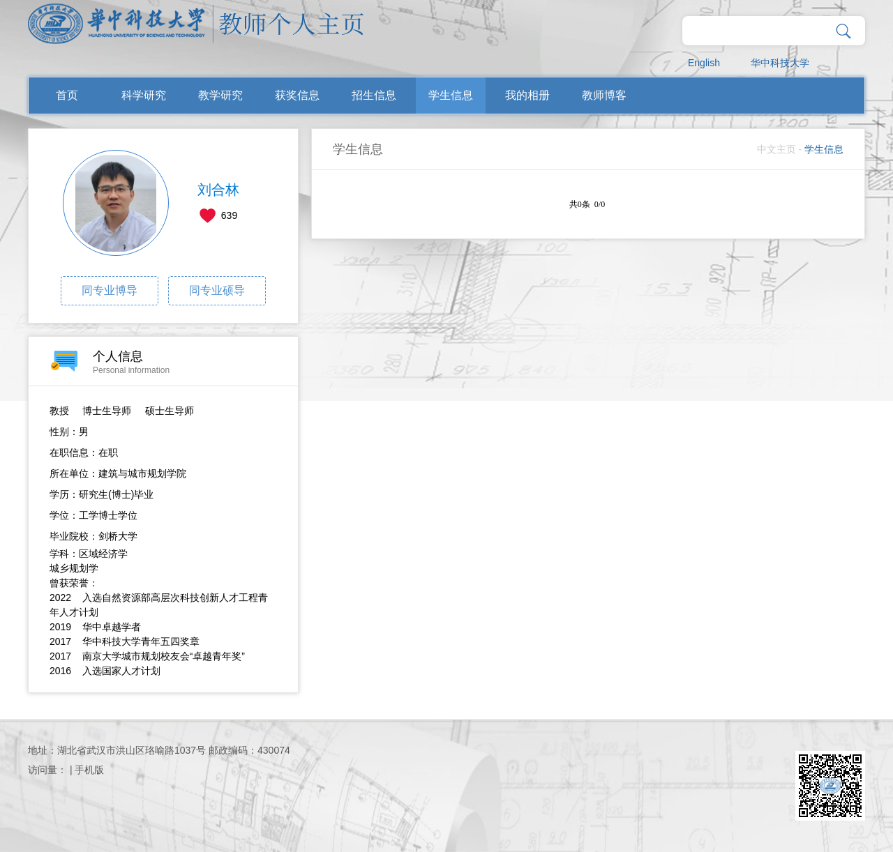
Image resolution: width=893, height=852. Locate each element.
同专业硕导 (217, 290)
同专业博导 (109, 290)
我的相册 (527, 95)
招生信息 (374, 95)
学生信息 (450, 95)
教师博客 (604, 95)
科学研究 (143, 95)
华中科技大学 (780, 62)
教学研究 (220, 95)
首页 (67, 95)
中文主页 (776, 149)
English (704, 62)
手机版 (89, 769)
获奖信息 (297, 95)
